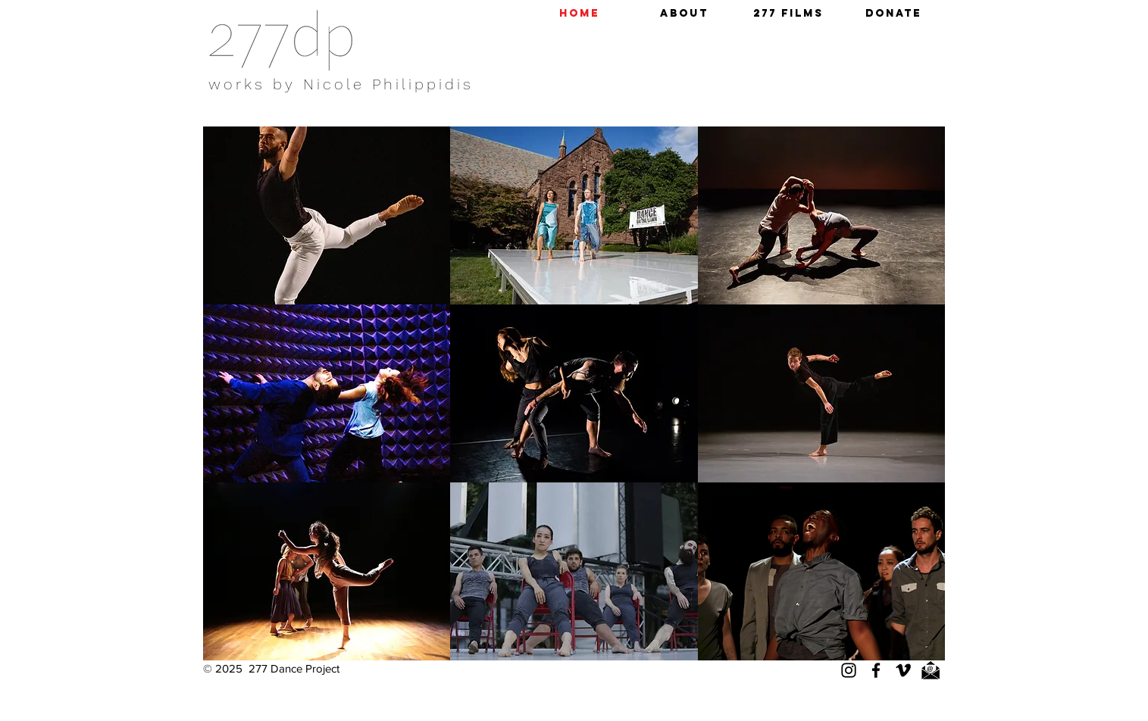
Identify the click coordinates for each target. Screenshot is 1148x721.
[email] (930, 670)
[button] (684, 13)
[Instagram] (849, 670)
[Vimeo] (903, 670)
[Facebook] (876, 670)
